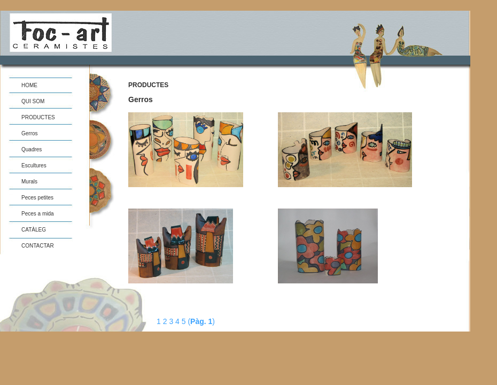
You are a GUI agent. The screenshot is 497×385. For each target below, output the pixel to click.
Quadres (31, 149)
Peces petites (37, 198)
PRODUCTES (38, 117)
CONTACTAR (37, 246)
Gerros (29, 133)
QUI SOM (32, 101)
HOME (29, 85)
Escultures (33, 165)
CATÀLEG (33, 230)
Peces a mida (37, 214)
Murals (29, 181)
